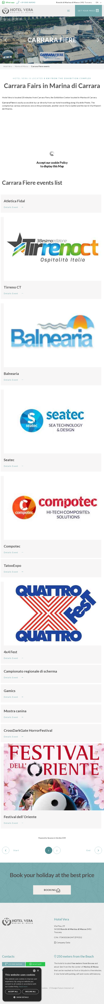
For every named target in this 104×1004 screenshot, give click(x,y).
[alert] (22, 984)
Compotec (12, 546)
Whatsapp (35, 964)
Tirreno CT (12, 287)
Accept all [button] (13, 991)
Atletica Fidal (14, 201)
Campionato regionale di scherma (30, 671)
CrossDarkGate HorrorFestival (28, 730)
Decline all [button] (30, 991)
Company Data (62, 942)
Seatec (9, 460)
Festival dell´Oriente (20, 817)
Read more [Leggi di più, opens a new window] (23, 986)
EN (97, 2)
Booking (52, 889)
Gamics (9, 691)
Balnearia (11, 373)
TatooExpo (12, 565)
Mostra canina (15, 711)
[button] (22, 997)
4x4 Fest (10, 652)
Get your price (88, 10)
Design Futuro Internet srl (61, 988)
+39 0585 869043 (13, 964)
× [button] (38, 971)
